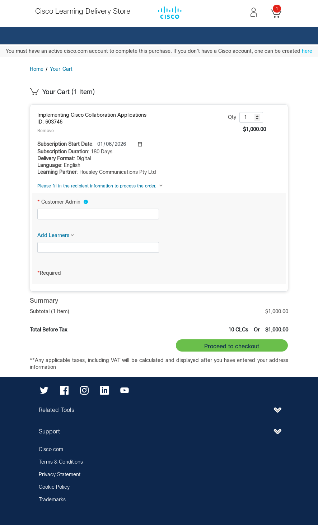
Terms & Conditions (61, 462)
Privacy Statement (59, 474)
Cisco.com (51, 449)
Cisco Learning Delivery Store (82, 11)
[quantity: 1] (251, 117)
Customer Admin (62, 202)
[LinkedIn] (104, 390)
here (307, 51)
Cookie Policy (54, 487)
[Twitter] (44, 390)
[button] (253, 12)
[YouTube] (124, 390)
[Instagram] (84, 390)
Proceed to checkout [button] (231, 346)
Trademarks (52, 499)
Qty (232, 117)
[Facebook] (64, 390)
